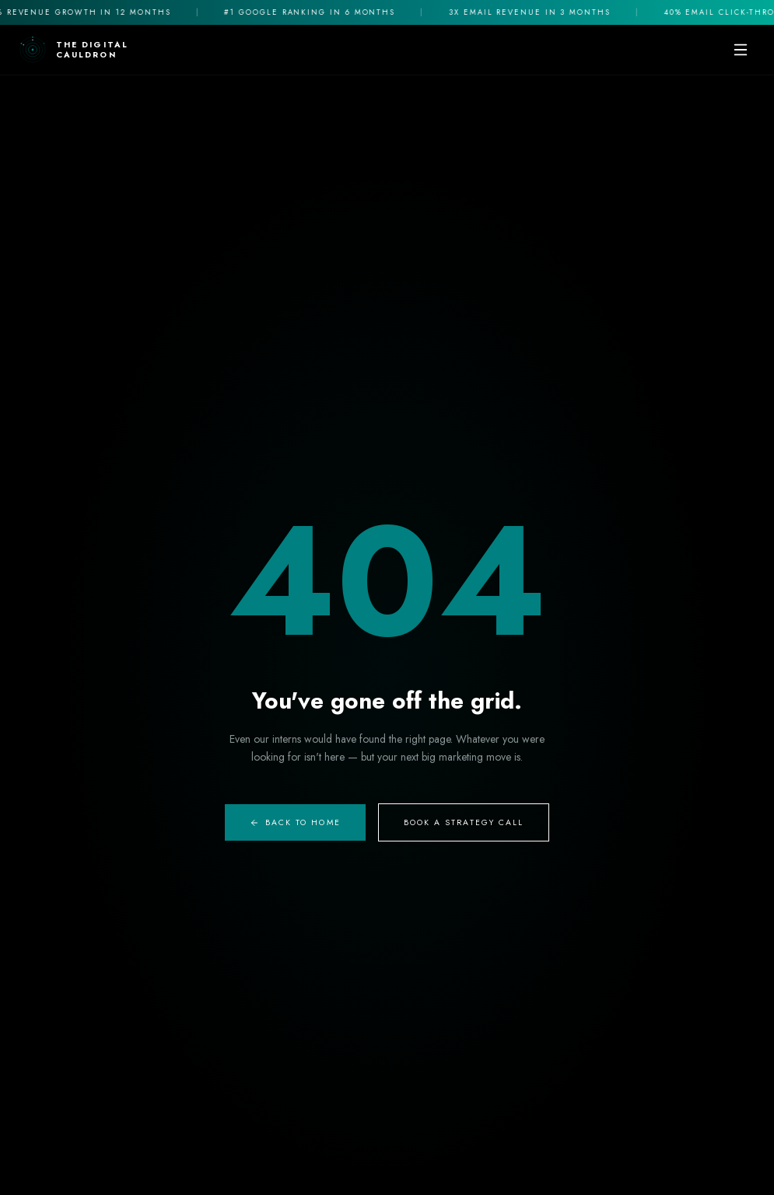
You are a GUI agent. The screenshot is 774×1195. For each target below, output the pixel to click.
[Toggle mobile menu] (740, 49)
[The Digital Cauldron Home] (73, 50)
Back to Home (295, 822)
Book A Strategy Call (464, 822)
